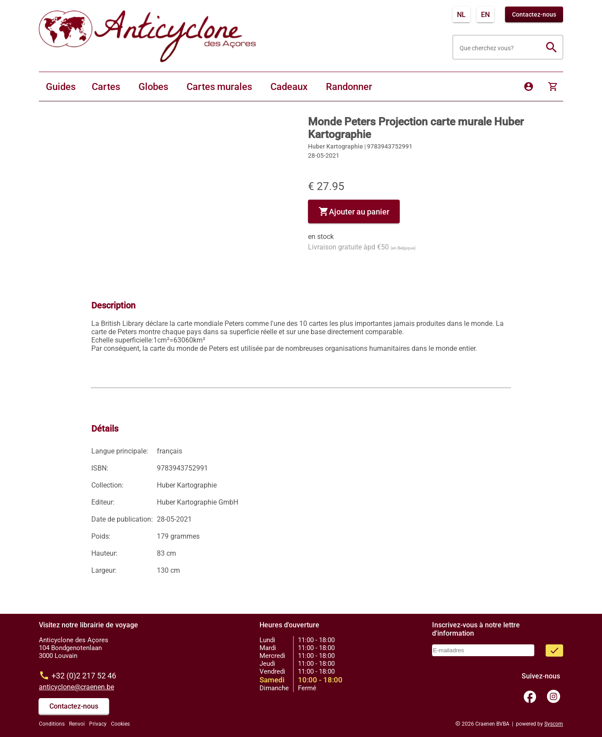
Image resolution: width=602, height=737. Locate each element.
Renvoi (77, 724)
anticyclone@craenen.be (76, 687)
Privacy (98, 724)
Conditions (52, 724)
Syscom (553, 724)
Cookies (120, 724)
